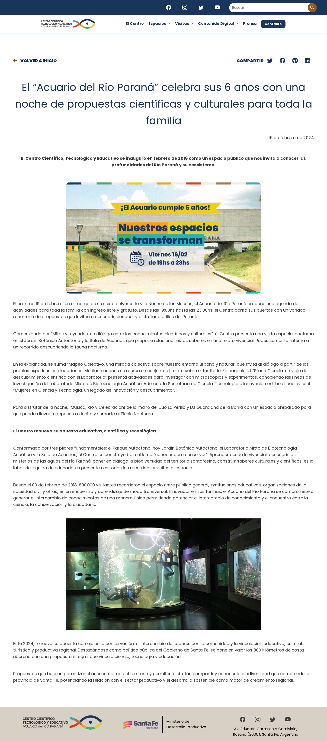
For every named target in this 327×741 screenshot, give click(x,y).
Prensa (250, 23)
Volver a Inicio (35, 61)
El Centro (135, 23)
